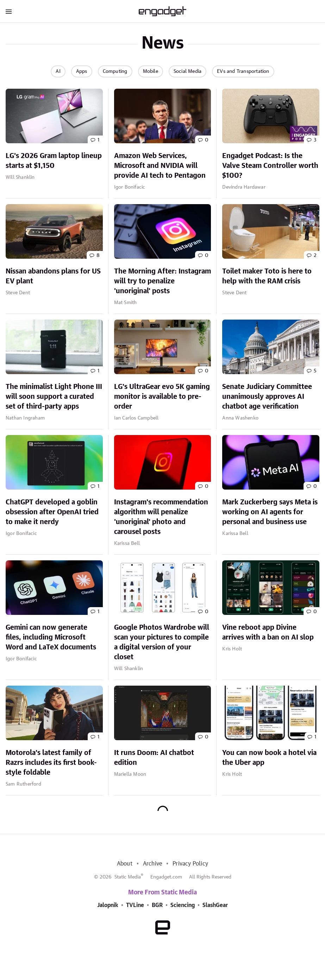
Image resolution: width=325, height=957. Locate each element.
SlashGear (215, 905)
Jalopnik (107, 905)
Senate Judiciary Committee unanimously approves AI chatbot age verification (267, 396)
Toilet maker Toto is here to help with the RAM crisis (267, 276)
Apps (81, 71)
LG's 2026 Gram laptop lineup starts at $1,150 (54, 160)
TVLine (135, 905)
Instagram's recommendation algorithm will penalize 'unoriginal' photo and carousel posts (161, 517)
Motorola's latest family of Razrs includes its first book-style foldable (51, 762)
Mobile (150, 71)
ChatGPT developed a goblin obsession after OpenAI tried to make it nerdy (52, 512)
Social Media (187, 71)
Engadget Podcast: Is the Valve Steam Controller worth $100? (270, 165)
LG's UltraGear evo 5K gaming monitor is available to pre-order (162, 396)
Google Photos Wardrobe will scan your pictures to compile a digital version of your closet (161, 642)
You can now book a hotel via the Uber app (269, 757)
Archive (152, 864)
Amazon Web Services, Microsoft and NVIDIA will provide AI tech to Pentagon (160, 165)
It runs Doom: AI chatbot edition (154, 757)
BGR (157, 905)
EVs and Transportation (243, 71)
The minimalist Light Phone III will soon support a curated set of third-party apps (54, 396)
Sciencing (182, 905)
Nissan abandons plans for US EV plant (53, 276)
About (124, 864)
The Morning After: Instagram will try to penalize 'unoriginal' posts (162, 281)
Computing (115, 71)
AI (58, 71)
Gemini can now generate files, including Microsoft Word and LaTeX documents (51, 637)
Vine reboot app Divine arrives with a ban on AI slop (268, 632)
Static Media (127, 877)
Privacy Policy (190, 864)
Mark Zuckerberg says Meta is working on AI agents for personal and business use (270, 512)
